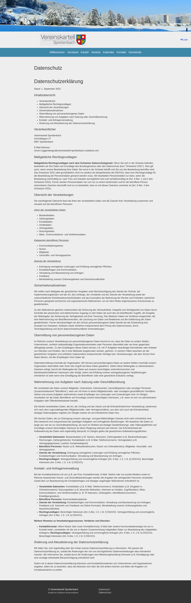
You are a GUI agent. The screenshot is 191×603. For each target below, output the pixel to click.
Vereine (96, 52)
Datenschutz (105, 592)
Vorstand (72, 52)
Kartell (85, 52)
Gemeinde (135, 52)
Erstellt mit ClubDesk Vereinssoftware (63, 593)
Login (184, 40)
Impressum (104, 589)
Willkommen (57, 52)
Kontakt (121, 52)
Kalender (108, 52)
